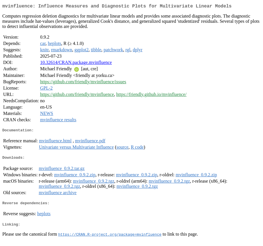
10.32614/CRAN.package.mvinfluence (76, 63)
